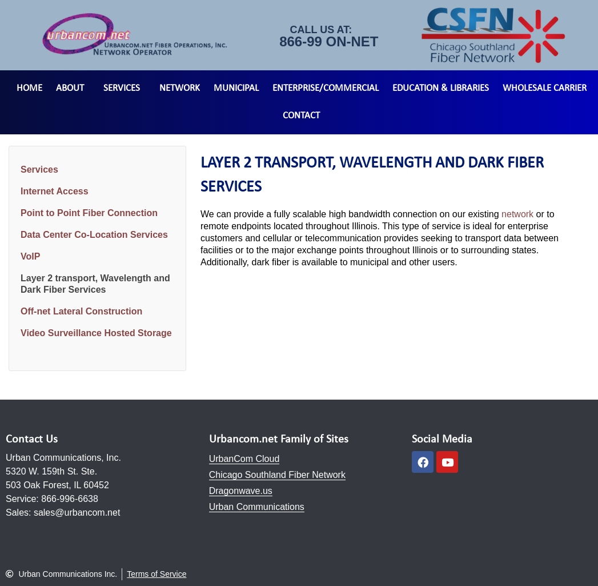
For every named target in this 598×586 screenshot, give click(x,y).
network (517, 214)
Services (124, 88)
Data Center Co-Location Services (94, 235)
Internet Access (55, 191)
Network (179, 88)
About (73, 88)
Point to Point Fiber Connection (89, 213)
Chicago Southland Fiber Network (277, 475)
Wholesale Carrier (545, 88)
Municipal (236, 88)
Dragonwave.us (240, 491)
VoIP (30, 256)
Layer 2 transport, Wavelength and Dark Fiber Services (95, 283)
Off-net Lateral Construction (81, 311)
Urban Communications (256, 507)
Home (29, 88)
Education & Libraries (440, 88)
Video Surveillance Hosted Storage (96, 333)
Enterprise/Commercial (325, 88)
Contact (301, 116)
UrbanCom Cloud (244, 459)
